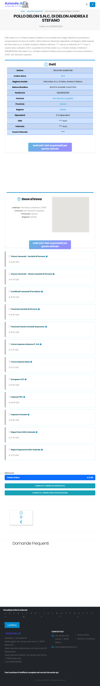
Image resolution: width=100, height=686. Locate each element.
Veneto (63, 109)
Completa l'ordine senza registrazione (50, 493)
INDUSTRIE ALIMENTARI (35, 11)
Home (23, 11)
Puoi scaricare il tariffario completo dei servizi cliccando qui (32, 672)
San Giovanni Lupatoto (63, 98)
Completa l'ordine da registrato (50, 486)
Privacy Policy (83, 635)
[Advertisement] (50, 173)
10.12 (63, 76)
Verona (63, 104)
